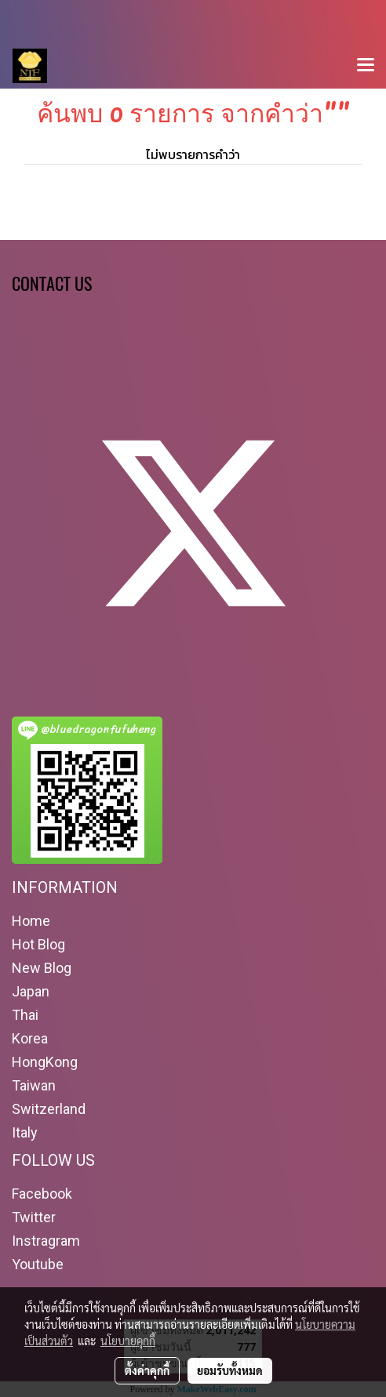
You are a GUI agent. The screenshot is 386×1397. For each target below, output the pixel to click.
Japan (30, 991)
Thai (25, 1015)
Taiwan (34, 1085)
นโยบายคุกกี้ (127, 1341)
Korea (30, 1038)
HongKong (45, 1062)
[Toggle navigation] (365, 66)
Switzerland (49, 1109)
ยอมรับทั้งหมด (230, 1370)
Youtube (38, 1264)
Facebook (42, 1193)
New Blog (41, 968)
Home (31, 921)
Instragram (46, 1240)
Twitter (34, 1217)
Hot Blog (38, 944)
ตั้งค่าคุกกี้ (147, 1370)
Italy (25, 1132)
